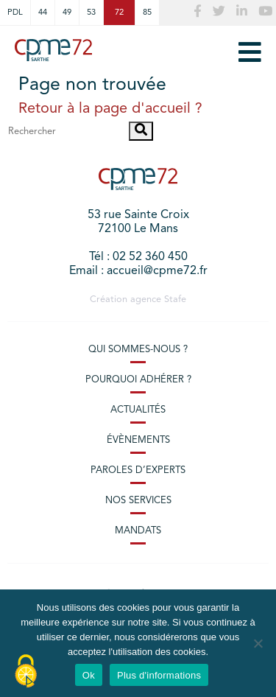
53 (91, 12)
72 (119, 12)
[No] (257, 643)
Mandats (138, 531)
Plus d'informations (159, 675)
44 (42, 12)
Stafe (175, 299)
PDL (15, 12)
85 (147, 12)
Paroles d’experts (138, 470)
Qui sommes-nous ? (138, 349)
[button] (141, 131)
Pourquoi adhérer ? (138, 380)
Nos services (138, 500)
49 (67, 12)
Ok (88, 675)
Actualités (138, 410)
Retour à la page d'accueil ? (110, 109)
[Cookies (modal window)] (26, 672)
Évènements (138, 440)
